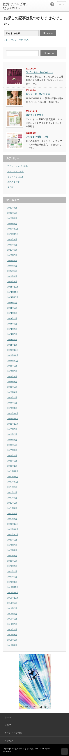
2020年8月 (12, 545)
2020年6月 (12, 555)
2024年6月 (12, 318)
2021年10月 (12, 482)
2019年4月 (12, 629)
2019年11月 (12, 592)
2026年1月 (12, 223)
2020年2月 (12, 577)
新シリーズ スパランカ (38, 94)
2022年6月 (12, 440)
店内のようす (13, 182)
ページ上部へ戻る (64, 751)
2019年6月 (12, 619)
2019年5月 (12, 624)
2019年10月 (12, 598)
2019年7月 (12, 614)
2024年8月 (12, 308)
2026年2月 (12, 218)
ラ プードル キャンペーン (39, 72)
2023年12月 (12, 350)
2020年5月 (12, 561)
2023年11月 (12, 355)
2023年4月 (12, 392)
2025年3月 (12, 271)
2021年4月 (12, 508)
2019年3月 (12, 634)
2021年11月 (12, 476)
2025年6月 (12, 255)
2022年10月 (12, 424)
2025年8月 (12, 245)
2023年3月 (12, 397)
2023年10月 (12, 361)
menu (61, 4)
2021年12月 (12, 471)
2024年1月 (12, 345)
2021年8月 (12, 492)
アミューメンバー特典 (17, 166)
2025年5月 (12, 260)
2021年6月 (12, 498)
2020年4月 (12, 566)
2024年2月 (12, 339)
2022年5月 (12, 445)
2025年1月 (12, 281)
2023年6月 (12, 381)
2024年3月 (12, 334)
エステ (8, 725)
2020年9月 (12, 540)
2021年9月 (12, 487)
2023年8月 (12, 371)
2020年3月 (12, 571)
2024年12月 (12, 287)
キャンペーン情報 (15, 171)
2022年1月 (12, 466)
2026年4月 (12, 208)
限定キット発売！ (34, 115)
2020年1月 (12, 582)
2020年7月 (12, 550)
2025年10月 (12, 234)
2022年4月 (12, 450)
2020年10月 (12, 534)
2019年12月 (12, 587)
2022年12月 (12, 413)
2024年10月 (12, 297)
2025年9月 (12, 239)
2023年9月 (12, 366)
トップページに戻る (17, 40)
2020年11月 (12, 529)
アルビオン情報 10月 (37, 136)
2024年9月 (12, 302)
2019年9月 (12, 603)
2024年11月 (12, 292)
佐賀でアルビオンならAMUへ (28, 749)
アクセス (9, 740)
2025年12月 (12, 229)
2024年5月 (12, 324)
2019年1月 (12, 645)
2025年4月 (12, 266)
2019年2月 (12, 640)
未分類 (10, 187)
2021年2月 (12, 513)
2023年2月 (12, 403)
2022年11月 (12, 418)
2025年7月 (12, 250)
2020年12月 (12, 524)
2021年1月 (12, 519)
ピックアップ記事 (15, 177)
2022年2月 (12, 461)
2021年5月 (12, 503)
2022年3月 (12, 455)
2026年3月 (12, 213)
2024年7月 (12, 313)
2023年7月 (12, 376)
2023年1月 (12, 408)
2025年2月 (12, 276)
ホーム (8, 717)
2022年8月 (12, 434)
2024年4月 (12, 329)
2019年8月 (12, 608)
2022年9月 (12, 429)
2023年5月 (12, 387)
